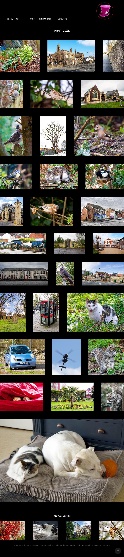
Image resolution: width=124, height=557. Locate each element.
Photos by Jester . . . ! (13, 19)
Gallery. (32, 19)
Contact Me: (63, 19)
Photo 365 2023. (44, 19)
